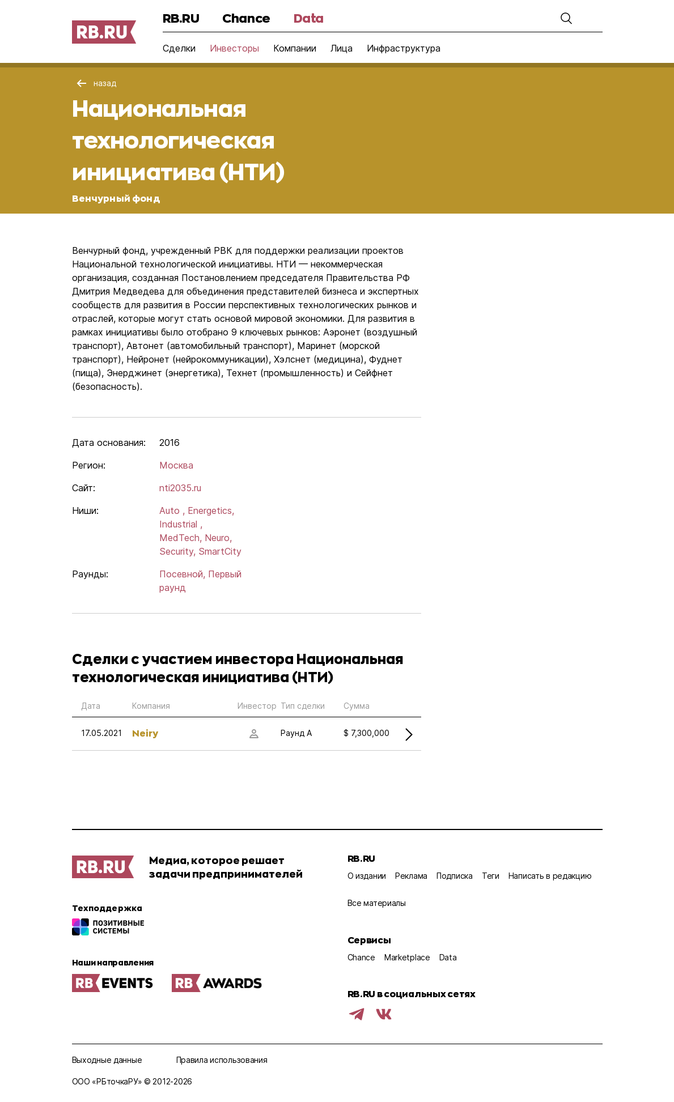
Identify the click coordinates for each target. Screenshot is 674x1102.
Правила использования (222, 1060)
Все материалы (376, 903)
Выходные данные (107, 1060)
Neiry (145, 733)
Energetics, (211, 510)
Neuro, (218, 537)
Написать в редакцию (550, 875)
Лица (341, 48)
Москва (176, 465)
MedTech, (180, 537)
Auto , (172, 510)
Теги (490, 875)
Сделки (179, 48)
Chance (246, 18)
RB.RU (181, 18)
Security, (177, 551)
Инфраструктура (403, 48)
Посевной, (182, 574)
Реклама (411, 875)
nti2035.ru (180, 487)
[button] (566, 18)
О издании (366, 875)
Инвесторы (234, 48)
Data (309, 18)
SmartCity (219, 551)
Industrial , (180, 524)
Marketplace (407, 957)
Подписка (454, 875)
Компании (294, 48)
